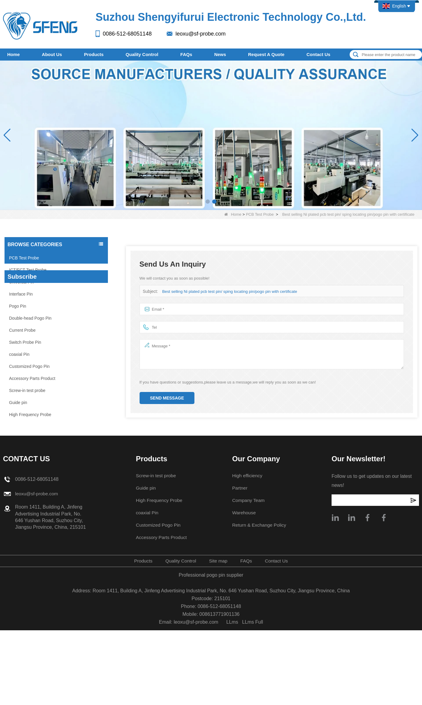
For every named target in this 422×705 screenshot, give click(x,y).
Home (13, 54)
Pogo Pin (17, 306)
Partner (239, 570)
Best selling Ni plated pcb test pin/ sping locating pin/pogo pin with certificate (228, 291)
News (220, 54)
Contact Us (318, 54)
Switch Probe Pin (25, 342)
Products (94, 54)
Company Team (248, 582)
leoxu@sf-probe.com (200, 34)
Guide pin (18, 402)
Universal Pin (21, 282)
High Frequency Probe (30, 414)
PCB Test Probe (260, 214)
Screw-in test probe (27, 390)
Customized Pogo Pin (29, 366)
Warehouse (243, 595)
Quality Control (142, 54)
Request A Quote (266, 54)
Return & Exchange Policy (259, 607)
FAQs (186, 54)
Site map (218, 643)
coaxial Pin (19, 354)
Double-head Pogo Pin (30, 318)
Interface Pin (21, 294)
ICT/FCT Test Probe (27, 270)
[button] (208, 201)
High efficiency (247, 558)
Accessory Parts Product (32, 378)
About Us (52, 54)
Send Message (167, 398)
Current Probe (22, 330)
